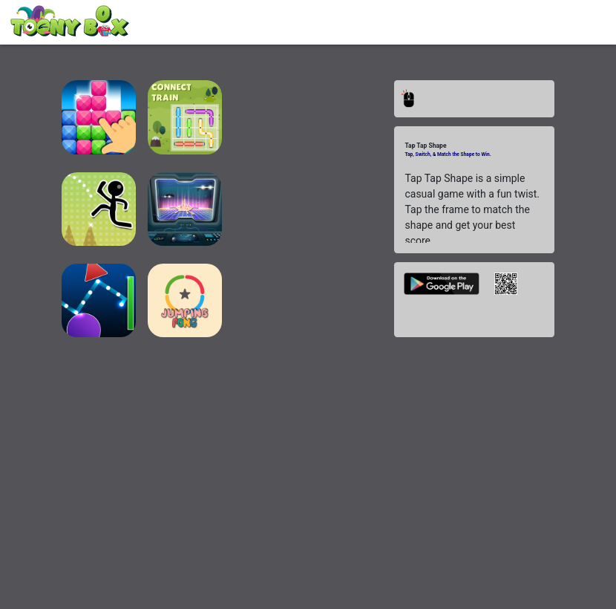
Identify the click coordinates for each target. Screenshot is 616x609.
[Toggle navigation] (577, 24)
